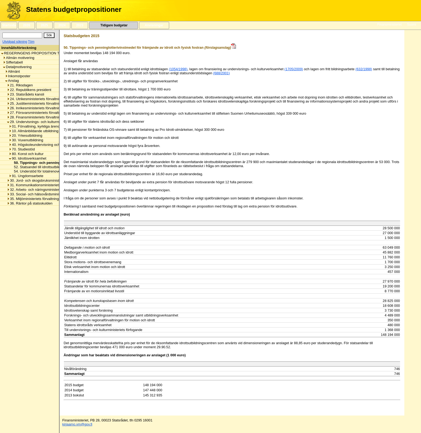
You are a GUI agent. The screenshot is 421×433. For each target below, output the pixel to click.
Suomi (411, 24)
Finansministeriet (389, 24)
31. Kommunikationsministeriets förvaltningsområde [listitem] (49, 185)
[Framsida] (11, 10)
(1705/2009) (293, 69)
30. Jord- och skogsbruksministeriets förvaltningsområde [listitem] (53, 180)
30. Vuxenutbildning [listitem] (26, 140)
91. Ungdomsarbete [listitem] (26, 176)
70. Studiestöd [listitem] (22, 149)
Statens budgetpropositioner (73, 9)
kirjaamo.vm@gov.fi (77, 424)
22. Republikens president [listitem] (29, 90)
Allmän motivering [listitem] (18, 58)
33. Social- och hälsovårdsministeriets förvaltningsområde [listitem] (54, 194)
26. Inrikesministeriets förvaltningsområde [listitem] (41, 108)
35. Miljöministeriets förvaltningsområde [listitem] (40, 199)
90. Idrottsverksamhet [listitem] (27, 158)
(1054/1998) (178, 69)
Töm (31, 42)
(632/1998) (363, 69)
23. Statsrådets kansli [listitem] (25, 94)
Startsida (9, 25)
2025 (44, 25)
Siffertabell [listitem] (13, 62)
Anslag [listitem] (12, 81)
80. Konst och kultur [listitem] (26, 154)
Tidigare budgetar (113, 25)
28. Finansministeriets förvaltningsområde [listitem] (41, 117)
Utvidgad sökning (14, 42)
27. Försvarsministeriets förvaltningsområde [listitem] (43, 113)
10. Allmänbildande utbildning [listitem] (33, 131)
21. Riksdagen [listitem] (20, 85)
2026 (26, 25)
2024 (62, 25)
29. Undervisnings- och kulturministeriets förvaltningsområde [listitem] (56, 122)
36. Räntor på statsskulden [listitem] (30, 203)
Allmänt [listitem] (12, 71)
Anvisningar (154, 25)
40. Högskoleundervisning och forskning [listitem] (42, 145)
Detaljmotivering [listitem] (17, 67)
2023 (79, 25)
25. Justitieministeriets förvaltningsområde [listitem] (42, 103)
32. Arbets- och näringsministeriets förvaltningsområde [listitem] (51, 190)
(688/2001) (221, 73)
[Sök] (22, 35)
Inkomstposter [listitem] (18, 76)
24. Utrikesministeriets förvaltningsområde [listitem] (42, 99)
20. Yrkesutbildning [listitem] (25, 135)
